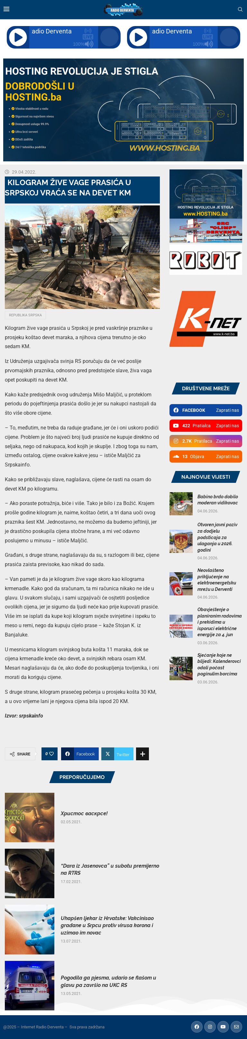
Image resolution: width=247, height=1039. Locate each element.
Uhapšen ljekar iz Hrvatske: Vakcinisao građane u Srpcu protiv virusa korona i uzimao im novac (107, 925)
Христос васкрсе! (84, 813)
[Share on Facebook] (80, 753)
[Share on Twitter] (117, 753)
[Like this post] (51, 753)
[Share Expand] (142, 753)
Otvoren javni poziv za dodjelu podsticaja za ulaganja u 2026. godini (217, 537)
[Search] (240, 9)
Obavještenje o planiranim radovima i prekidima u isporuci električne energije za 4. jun (219, 622)
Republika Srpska (25, 315)
